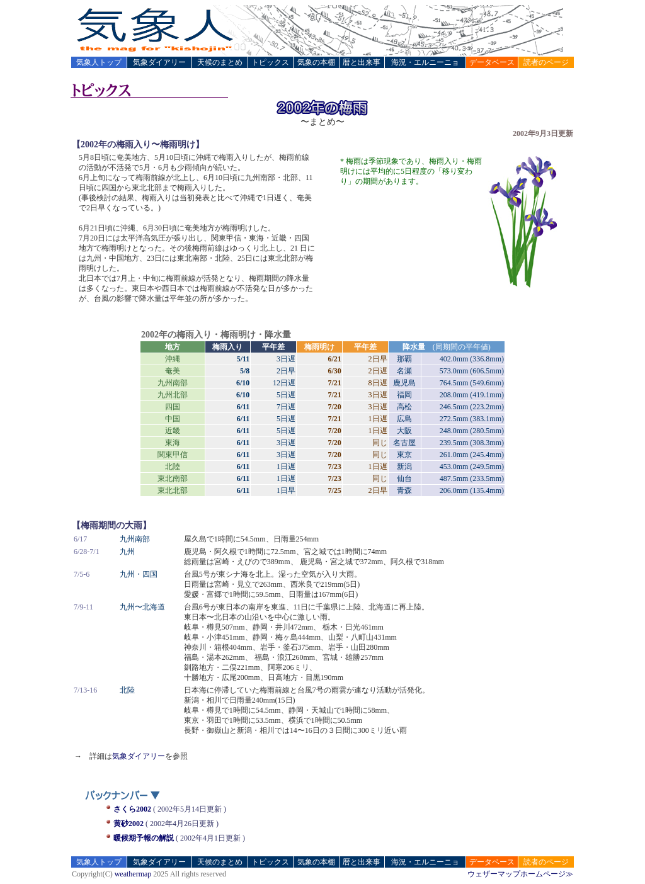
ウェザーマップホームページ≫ (520, 874)
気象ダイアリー (138, 756)
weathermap (133, 874)
